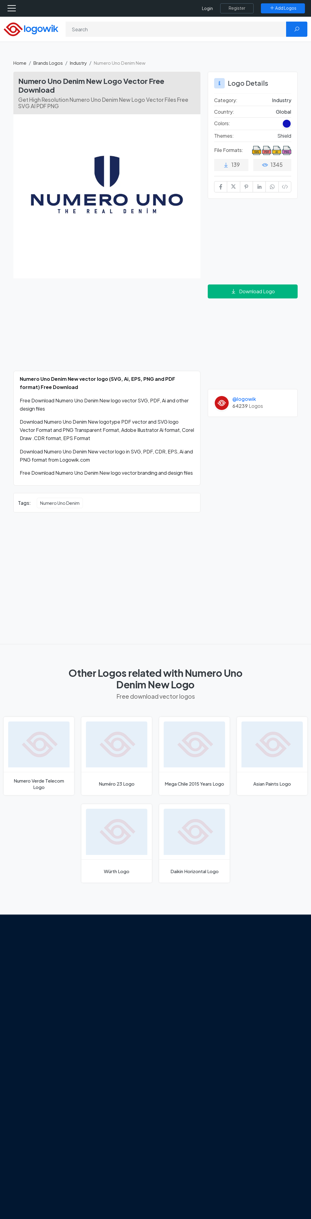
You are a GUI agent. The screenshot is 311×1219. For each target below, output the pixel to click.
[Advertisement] (106, 328)
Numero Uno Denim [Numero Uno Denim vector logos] (60, 503)
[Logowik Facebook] (18, 1020)
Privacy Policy (33, 995)
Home (19, 63)
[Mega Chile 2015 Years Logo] (194, 756)
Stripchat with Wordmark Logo (190, 1038)
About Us (28, 973)
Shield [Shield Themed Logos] (284, 136)
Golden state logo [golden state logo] (184, 1025)
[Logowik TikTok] (19, 1032)
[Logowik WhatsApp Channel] (31, 1032)
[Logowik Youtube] (68, 1020)
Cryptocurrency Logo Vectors (260, 1041)
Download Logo (253, 291)
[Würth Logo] (116, 843)
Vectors (246, 982)
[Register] (237, 8)
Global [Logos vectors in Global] (283, 111)
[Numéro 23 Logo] (116, 756)
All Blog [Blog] (99, 1067)
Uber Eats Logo (180, 993)
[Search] (176, 29)
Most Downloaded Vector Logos (264, 1024)
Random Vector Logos (261, 1067)
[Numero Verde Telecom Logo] (39, 756)
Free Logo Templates (260, 961)
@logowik (244, 399)
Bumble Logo (179, 1014)
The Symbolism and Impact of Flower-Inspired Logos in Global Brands (120, 1049)
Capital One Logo (183, 1003)
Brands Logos (48, 63)
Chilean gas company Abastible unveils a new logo (120, 1028)
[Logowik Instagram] (43, 1020)
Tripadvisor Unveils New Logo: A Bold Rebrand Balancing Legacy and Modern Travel (115, 986)
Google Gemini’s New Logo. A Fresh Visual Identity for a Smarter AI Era (120, 957)
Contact (27, 984)
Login (207, 8)
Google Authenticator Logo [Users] (193, 961)
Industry (78, 63)
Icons (243, 971)
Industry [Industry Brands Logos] (281, 100)
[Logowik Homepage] (31, 29)
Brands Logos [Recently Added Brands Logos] (252, 950)
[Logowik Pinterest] (56, 1020)
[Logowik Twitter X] (31, 1020)
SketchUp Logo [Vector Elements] (181, 982)
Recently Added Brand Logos (261, 1006)
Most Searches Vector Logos (267, 1056)
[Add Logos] (283, 8)
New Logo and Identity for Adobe (118, 1010)
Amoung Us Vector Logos (191, 950)
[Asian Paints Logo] (272, 756)
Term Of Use (31, 1005)
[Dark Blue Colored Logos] (286, 123)
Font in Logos (251, 993)
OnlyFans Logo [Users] (180, 971)
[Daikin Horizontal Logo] (194, 843)
